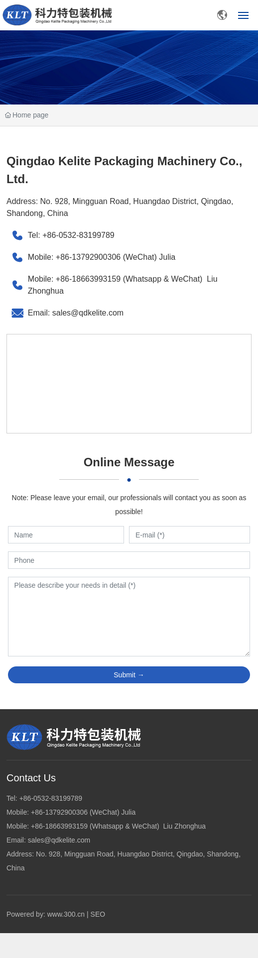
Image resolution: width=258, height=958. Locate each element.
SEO (98, 914)
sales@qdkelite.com (88, 313)
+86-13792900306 (88, 257)
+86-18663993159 (89, 279)
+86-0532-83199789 (78, 235)
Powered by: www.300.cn (45, 914)
